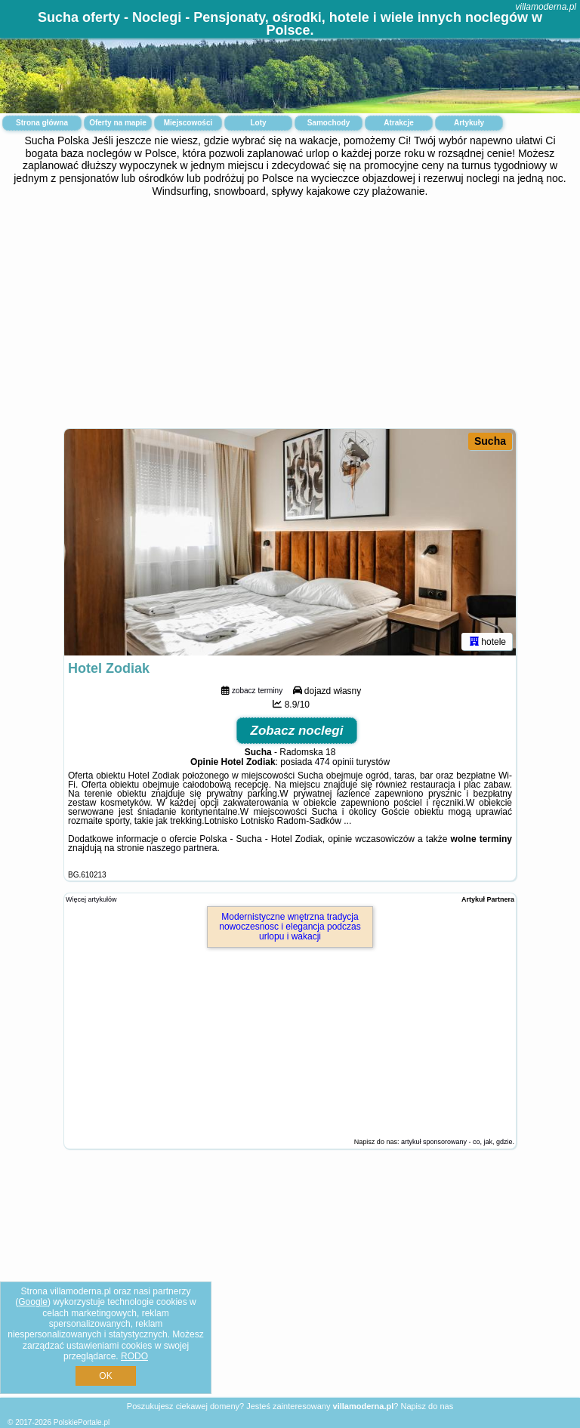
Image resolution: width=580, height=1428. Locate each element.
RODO (134, 1356)
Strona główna (42, 123)
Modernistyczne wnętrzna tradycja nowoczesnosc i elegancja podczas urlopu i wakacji (289, 926)
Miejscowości (188, 123)
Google (33, 1302)
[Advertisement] (290, 311)
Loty (258, 123)
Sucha (490, 441)
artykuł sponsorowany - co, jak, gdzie (457, 1142)
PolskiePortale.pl (82, 1422)
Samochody (328, 123)
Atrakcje (398, 123)
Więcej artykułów (91, 899)
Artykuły (469, 123)
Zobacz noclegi (297, 730)
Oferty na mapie (118, 123)
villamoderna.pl (545, 7)
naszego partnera (182, 848)
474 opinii (334, 762)
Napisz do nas (426, 1406)
